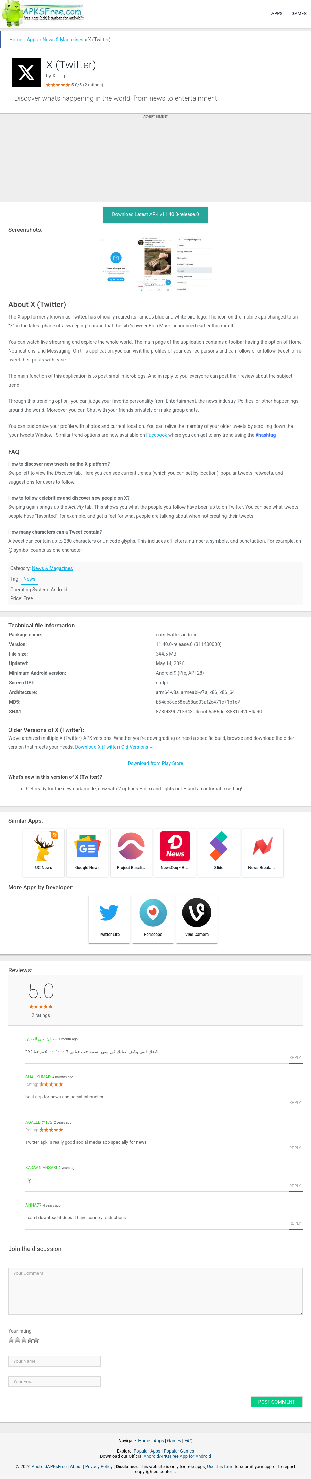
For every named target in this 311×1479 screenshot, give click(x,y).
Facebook (156, 435)
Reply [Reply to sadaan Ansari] (295, 1186)
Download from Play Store (156, 763)
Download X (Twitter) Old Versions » (113, 747)
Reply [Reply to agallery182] (295, 1148)
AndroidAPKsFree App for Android (177, 1456)
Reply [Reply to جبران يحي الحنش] (295, 1057)
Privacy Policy (99, 1466)
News (29, 579)
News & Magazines (63, 39)
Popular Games (179, 1451)
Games (299, 13)
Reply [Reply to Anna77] (295, 1223)
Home (15, 39)
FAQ (188, 1440)
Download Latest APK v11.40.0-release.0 (155, 214)
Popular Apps (147, 1451)
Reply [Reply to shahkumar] (295, 1102)
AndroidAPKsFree (49, 1466)
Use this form (220, 1466)
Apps (277, 13)
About (76, 1466)
